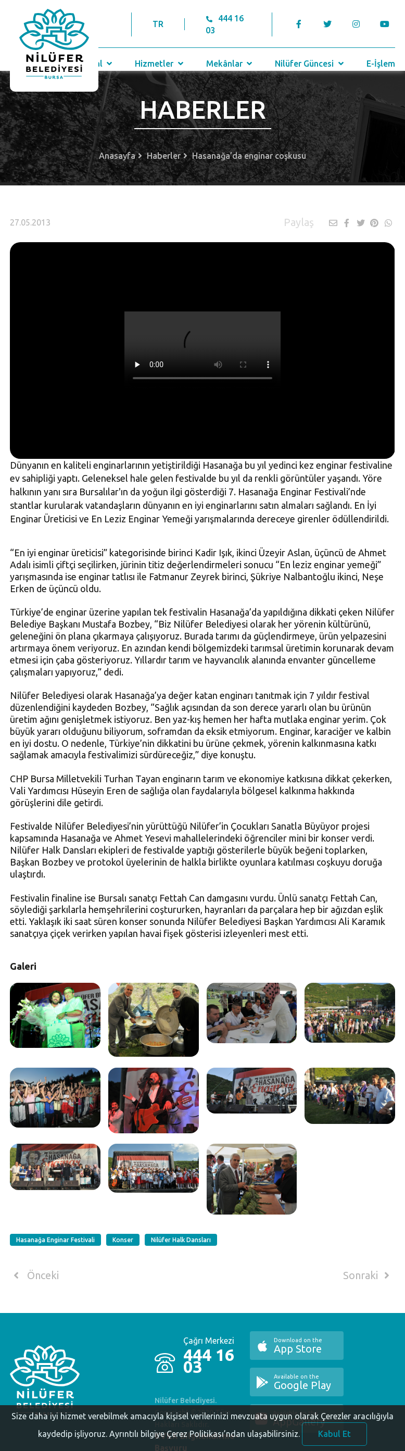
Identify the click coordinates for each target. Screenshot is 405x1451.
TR (158, 24)
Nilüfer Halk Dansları (181, 1239)
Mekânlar (230, 63)
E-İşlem (380, 63)
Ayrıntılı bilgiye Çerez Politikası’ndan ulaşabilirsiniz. (204, 1440)
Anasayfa (117, 155)
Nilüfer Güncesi (310, 63)
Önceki (34, 1275)
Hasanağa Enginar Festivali (55, 1239)
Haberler (164, 155)
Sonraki (368, 1275)
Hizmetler (160, 63)
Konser (122, 1239)
